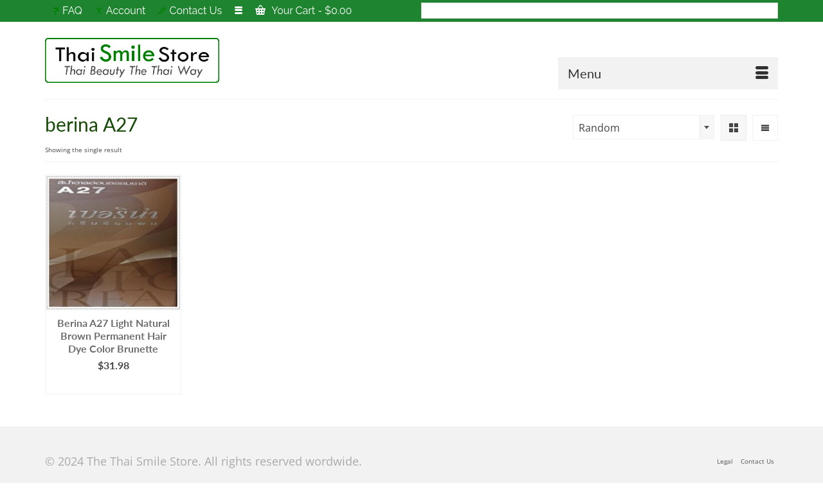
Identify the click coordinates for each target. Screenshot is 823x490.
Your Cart (303, 10)
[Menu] (668, 73)
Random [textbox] (599, 128)
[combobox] (643, 127)
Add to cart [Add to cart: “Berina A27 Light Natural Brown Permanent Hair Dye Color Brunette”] (113, 384)
